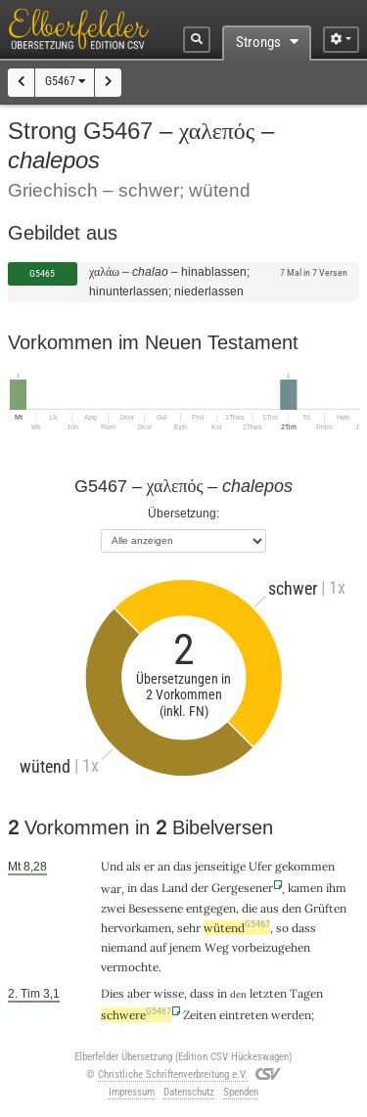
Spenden (240, 1092)
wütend (237, 927)
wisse (169, 993)
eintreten (243, 1014)
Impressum (132, 1092)
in (132, 887)
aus (269, 908)
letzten (268, 993)
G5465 (42, 273)
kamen (305, 887)
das (182, 866)
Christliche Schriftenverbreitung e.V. (173, 1074)
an (164, 866)
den (291, 908)
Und (112, 866)
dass (304, 927)
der (199, 887)
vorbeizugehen (271, 947)
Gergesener (242, 887)
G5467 (65, 81)
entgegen (211, 908)
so (282, 927)
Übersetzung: (183, 513)
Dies (112, 993)
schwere (136, 1014)
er (149, 866)
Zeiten (199, 1014)
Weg (217, 947)
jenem (185, 947)
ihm (336, 887)
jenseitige (220, 866)
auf (158, 947)
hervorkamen (136, 927)
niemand (124, 947)
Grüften (325, 908)
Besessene (155, 908)
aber (139, 993)
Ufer (260, 866)
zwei (113, 908)
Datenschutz (188, 1092)
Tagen (306, 993)
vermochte (130, 967)
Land (174, 887)
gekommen (305, 866)
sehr (189, 927)
